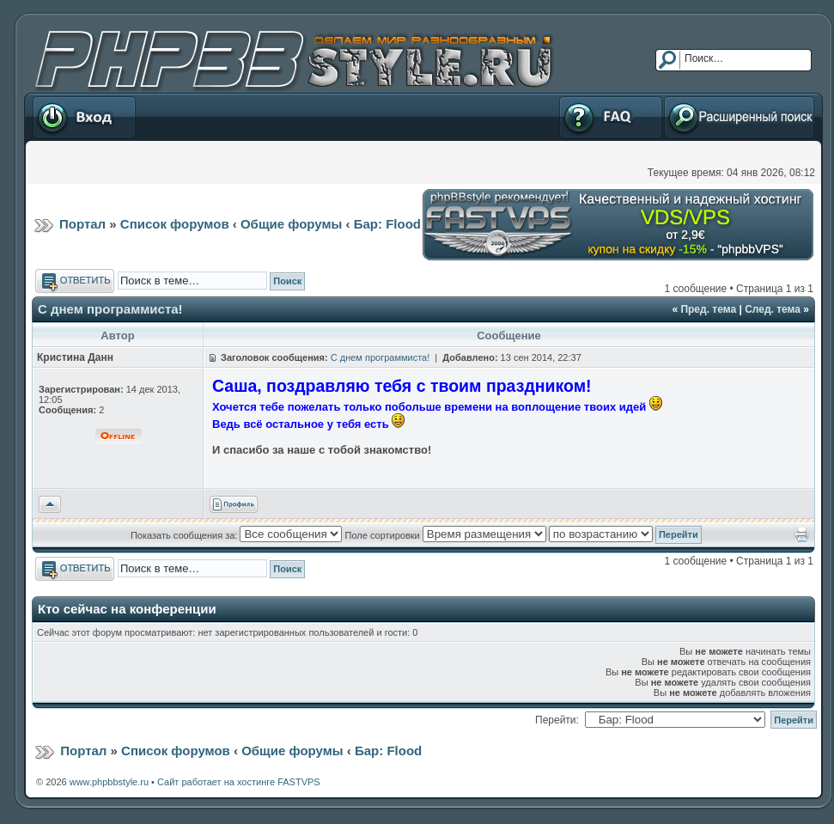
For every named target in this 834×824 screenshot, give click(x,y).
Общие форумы (291, 224)
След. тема (773, 309)
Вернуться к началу (50, 504)
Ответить (74, 281)
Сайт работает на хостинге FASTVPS (238, 782)
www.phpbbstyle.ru (109, 782)
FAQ (610, 117)
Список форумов (174, 224)
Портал (82, 224)
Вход (84, 117)
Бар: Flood (387, 224)
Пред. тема (708, 309)
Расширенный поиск (739, 117)
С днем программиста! (110, 309)
